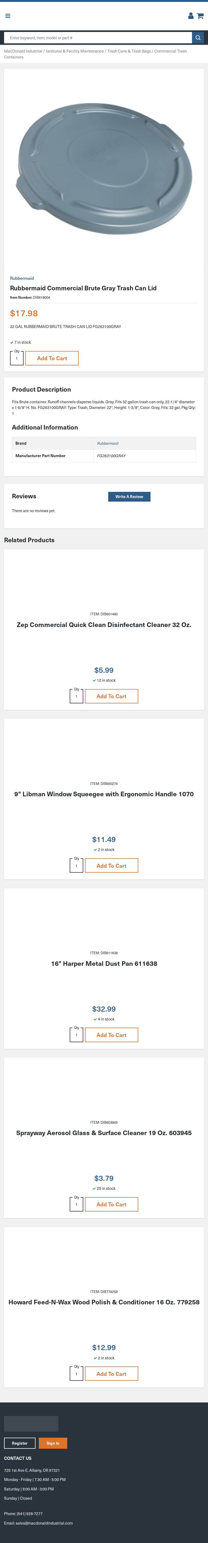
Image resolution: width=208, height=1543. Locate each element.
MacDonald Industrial (23, 51)
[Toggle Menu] (7, 16)
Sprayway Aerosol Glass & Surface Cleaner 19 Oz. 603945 (104, 1132)
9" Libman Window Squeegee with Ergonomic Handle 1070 (104, 793)
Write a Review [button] (129, 496)
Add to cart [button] (52, 358)
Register (20, 1443)
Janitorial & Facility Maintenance (75, 51)
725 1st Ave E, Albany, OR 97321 (32, 1470)
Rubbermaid (22, 278)
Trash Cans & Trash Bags (129, 51)
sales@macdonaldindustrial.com (44, 1523)
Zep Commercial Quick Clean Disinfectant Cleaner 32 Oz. (104, 624)
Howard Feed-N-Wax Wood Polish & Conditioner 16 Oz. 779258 (104, 1301)
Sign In (53, 1443)
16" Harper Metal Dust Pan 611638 (104, 963)
